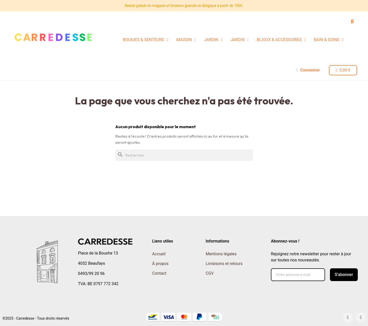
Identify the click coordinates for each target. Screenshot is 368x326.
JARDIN (213, 39)
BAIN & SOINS (328, 39)
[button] (352, 21)
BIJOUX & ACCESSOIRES (281, 39)
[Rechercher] (184, 155)
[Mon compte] (308, 70)
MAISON (186, 39)
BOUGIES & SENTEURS (145, 39)
